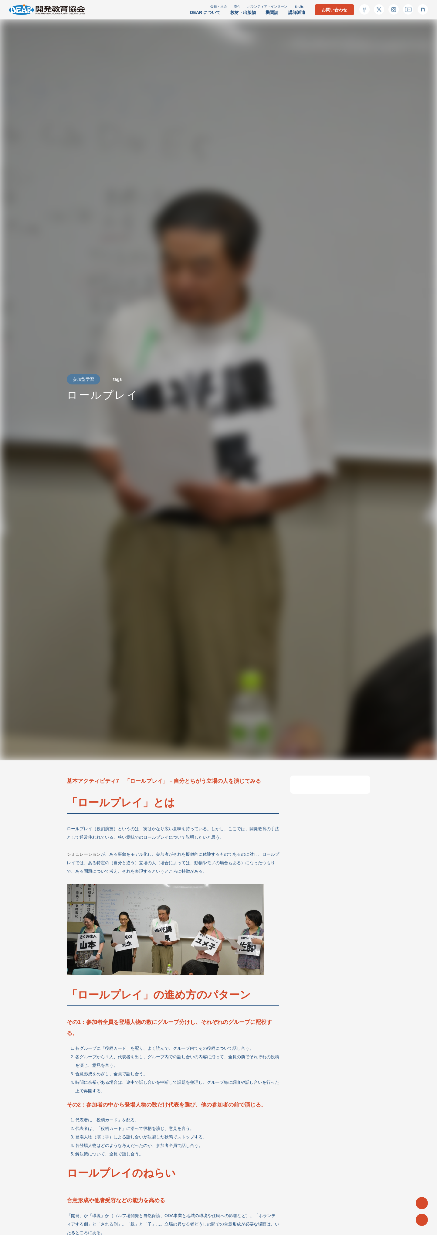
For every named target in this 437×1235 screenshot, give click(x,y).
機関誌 (272, 12)
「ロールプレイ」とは (326, 789)
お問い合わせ (334, 9)
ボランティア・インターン (267, 6)
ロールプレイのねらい (326, 825)
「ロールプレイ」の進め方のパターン (329, 807)
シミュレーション (84, 854)
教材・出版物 (243, 12)
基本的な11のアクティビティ (329, 844)
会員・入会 (218, 6)
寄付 (237, 6)
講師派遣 (296, 12)
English (299, 6)
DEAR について (205, 12)
